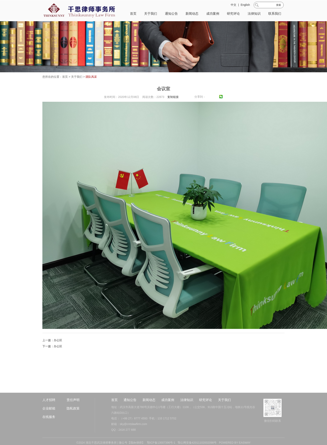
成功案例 (212, 14)
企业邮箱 (48, 419)
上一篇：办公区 (52, 349)
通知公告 (171, 14)
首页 (133, 14)
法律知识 (254, 14)
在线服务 (48, 428)
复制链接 (173, 105)
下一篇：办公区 (52, 355)
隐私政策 (73, 419)
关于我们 (150, 14)
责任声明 (73, 411)
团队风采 (91, 76)
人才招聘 (48, 411)
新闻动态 (192, 14)
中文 (233, 5)
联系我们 (274, 14)
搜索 (278, 5)
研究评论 (233, 14)
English (245, 5)
